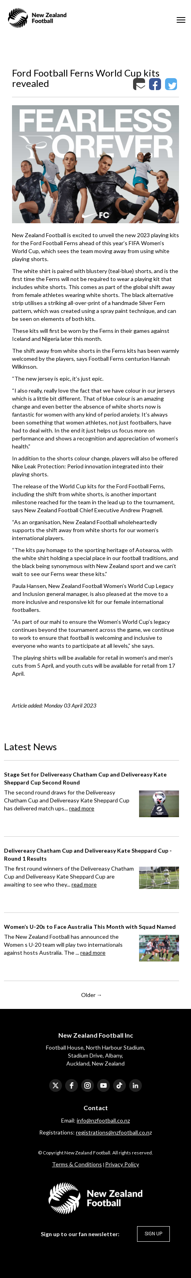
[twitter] (55, 1085)
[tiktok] (119, 1085)
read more (81, 808)
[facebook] (71, 1085)
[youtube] (103, 1085)
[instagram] (87, 1085)
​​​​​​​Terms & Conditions (77, 1164)
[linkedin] (135, 1085)
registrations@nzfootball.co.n (112, 1132)
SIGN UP (153, 1234)
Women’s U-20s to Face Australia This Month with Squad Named (90, 926)
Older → (91, 994)
